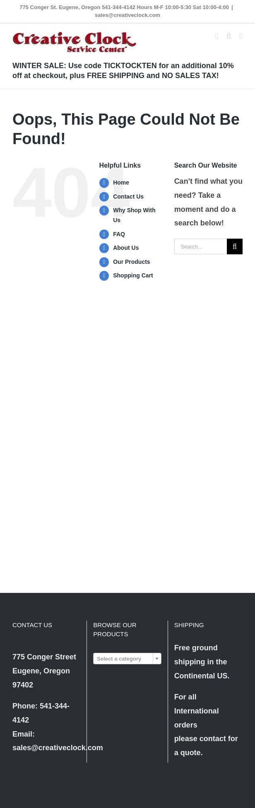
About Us (126, 247)
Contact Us (128, 196)
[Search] (235, 246)
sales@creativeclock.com (127, 15)
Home (121, 182)
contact (213, 739)
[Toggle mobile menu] (241, 36)
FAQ (119, 234)
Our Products (131, 261)
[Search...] (200, 246)
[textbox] (127, 659)
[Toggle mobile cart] (216, 36)
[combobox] (127, 658)
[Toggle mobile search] (228, 36)
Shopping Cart (133, 275)
